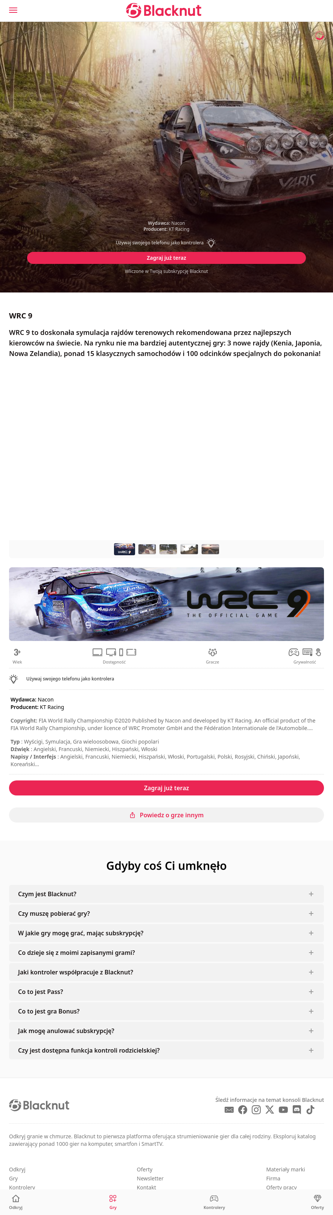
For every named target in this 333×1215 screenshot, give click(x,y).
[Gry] (112, 1202)
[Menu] (13, 10)
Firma (273, 1178)
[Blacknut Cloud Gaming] (163, 10)
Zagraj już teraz (166, 257)
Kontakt (146, 1187)
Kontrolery (22, 1187)
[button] (167, 242)
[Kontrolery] (214, 1202)
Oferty (145, 1169)
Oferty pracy (281, 1187)
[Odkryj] (16, 1202)
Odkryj (17, 1169)
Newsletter (150, 1178)
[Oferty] (317, 1202)
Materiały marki (285, 1169)
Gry (13, 1178)
